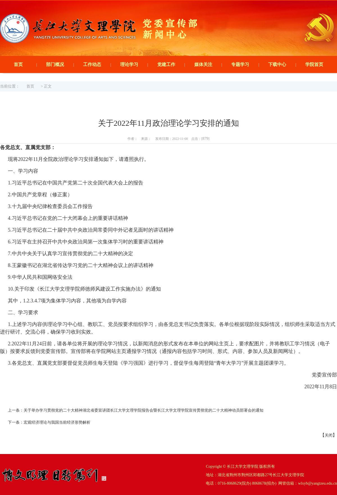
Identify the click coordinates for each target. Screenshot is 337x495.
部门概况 (55, 64)
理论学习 (129, 64)
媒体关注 (203, 64)
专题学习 (240, 64)
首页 (18, 64)
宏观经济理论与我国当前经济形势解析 (57, 422)
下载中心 (277, 64)
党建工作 (166, 64)
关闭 (329, 435)
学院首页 (314, 64)
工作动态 (92, 64)
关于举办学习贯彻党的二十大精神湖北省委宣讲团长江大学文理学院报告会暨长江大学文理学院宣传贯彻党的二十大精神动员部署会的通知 (143, 410)
